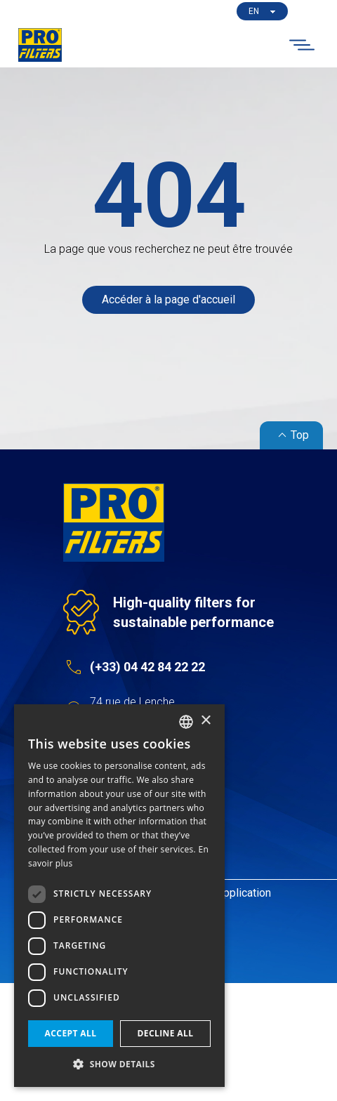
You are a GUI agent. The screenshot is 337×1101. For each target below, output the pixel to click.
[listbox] (186, 722)
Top (291, 435)
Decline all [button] (166, 1033)
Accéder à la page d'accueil (168, 299)
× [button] (205, 721)
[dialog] (119, 895)
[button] (119, 1064)
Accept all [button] (71, 1033)
